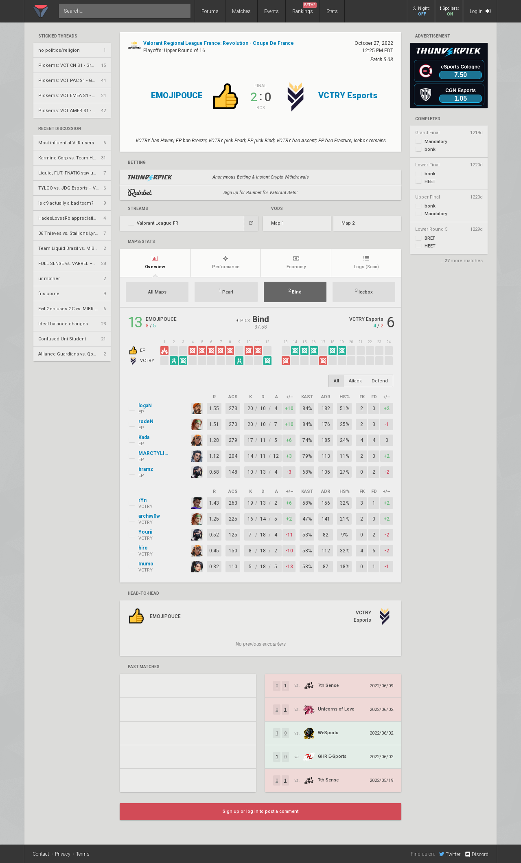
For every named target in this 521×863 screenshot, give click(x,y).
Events (271, 11)
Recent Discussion (59, 129)
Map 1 (277, 223)
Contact (41, 854)
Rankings (304, 8)
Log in (480, 11)
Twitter (449, 854)
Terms (83, 854)
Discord (476, 854)
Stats (332, 11)
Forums (210, 11)
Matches (241, 11)
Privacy (62, 854)
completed (427, 119)
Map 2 (348, 223)
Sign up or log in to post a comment (260, 811)
